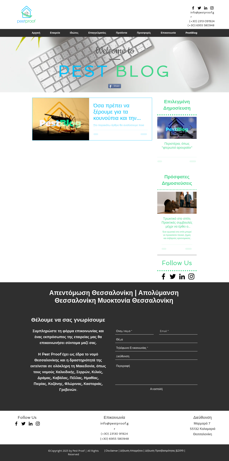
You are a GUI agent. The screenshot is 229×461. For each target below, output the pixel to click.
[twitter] (199, 8)
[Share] (114, 86)
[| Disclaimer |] (112, 451)
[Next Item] (191, 128)
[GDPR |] (180, 451)
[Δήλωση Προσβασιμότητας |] (161, 451)
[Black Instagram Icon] (212, 8)
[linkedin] (205, 8)
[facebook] (193, 8)
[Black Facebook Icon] (163, 276)
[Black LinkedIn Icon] (182, 276)
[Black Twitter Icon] (173, 276)
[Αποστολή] (156, 389)
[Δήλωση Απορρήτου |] (132, 451)
